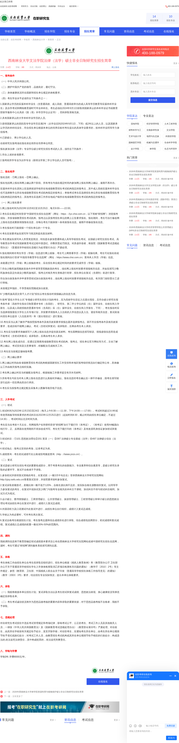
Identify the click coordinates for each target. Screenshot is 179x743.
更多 (52, 720)
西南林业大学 (39, 39)
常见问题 (109, 31)
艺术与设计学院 (135, 136)
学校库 (27, 39)
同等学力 (24, 6)
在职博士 (43, 6)
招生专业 (170, 18)
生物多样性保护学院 (153, 130)
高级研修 (52, 6)
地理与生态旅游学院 (153, 136)
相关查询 (72, 6)
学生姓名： (135, 75)
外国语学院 (170, 136)
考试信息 (149, 31)
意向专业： (135, 91)
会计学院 (135, 149)
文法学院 (171, 130)
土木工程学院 (170, 124)
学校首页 (10, 31)
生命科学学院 (170, 142)
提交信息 (152, 100)
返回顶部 (171, 389)
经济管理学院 (153, 124)
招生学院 (49, 31)
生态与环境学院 (170, 149)
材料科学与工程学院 (135, 130)
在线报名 (169, 31)
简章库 (51, 39)
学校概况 (30, 31)
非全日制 (33, 6)
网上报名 (115, 67)
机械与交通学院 (153, 143)
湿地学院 (135, 124)
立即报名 (171, 378)
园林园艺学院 (135, 142)
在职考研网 (12, 6)
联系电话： (135, 83)
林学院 (153, 149)
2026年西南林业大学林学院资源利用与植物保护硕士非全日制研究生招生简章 (48, 692)
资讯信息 (129, 31)
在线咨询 (171, 355)
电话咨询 (171, 367)
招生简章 (154, 18)
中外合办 (61, 6)
